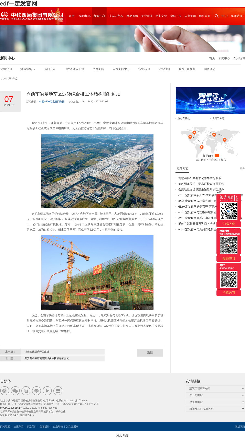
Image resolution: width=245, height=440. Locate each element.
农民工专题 (218, 118)
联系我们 (31, 426)
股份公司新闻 (186, 69)
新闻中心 (224, 58)
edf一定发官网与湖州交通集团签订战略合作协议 (208, 229)
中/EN (224, 16)
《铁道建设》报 (74, 69)
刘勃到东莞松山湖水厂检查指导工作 (201, 183)
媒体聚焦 (28, 69)
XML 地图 (122, 435)
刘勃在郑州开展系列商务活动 (196, 223)
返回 (150, 352)
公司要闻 (6, 69)
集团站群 (236, 16)
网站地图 (5, 426)
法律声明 (18, 426)
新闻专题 (50, 69)
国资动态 (209, 69)
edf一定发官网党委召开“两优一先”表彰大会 (205, 206)
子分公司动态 (9, 78)
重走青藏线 (184, 118)
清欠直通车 (72, 426)
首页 (212, 58)
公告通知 (164, 69)
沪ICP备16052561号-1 (12, 407)
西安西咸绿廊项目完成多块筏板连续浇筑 (47, 358)
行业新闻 (144, 69)
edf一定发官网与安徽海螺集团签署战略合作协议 (208, 212)
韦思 (93, 426)
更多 (242, 168)
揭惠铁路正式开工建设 (37, 351)
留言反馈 (45, 426)
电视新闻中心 (121, 69)
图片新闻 (239, 58)
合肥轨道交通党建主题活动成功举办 (201, 189)
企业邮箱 (58, 426)
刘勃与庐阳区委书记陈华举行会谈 (199, 178)
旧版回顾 (240, 426)
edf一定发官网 (18, 3)
